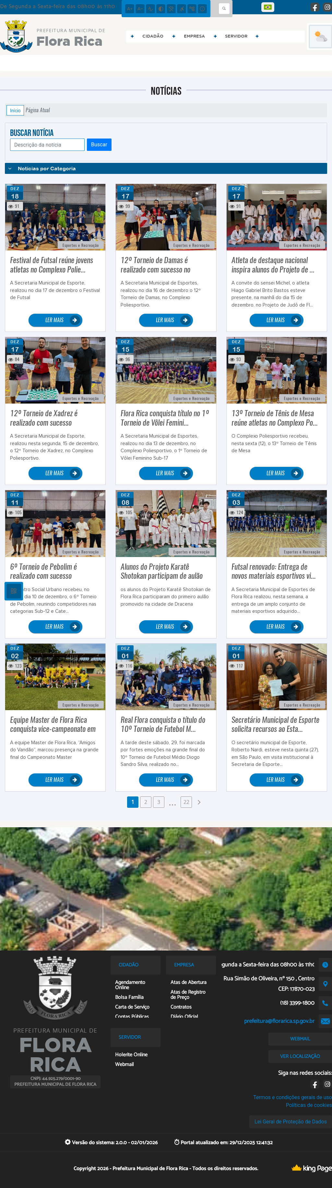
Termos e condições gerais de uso (292, 1097)
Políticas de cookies (309, 1105)
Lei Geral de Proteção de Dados (291, 1122)
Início (15, 110)
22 (186, 802)
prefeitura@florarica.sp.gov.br (279, 1021)
